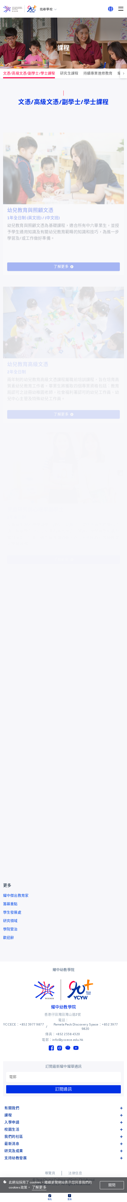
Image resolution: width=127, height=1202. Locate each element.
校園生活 (63, 1129)
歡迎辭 (8, 937)
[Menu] (121, 9)
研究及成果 (63, 1151)
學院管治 (10, 929)
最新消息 (63, 1144)
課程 (63, 1115)
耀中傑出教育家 (15, 895)
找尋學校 (46, 9)
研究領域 (10, 921)
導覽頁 (50, 1173)
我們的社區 (63, 1136)
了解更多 (39, 1187)
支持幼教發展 (63, 1158)
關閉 (111, 1185)
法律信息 (75, 1173)
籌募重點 (10, 904)
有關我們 (63, 1108)
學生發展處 (12, 912)
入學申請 (63, 1122)
